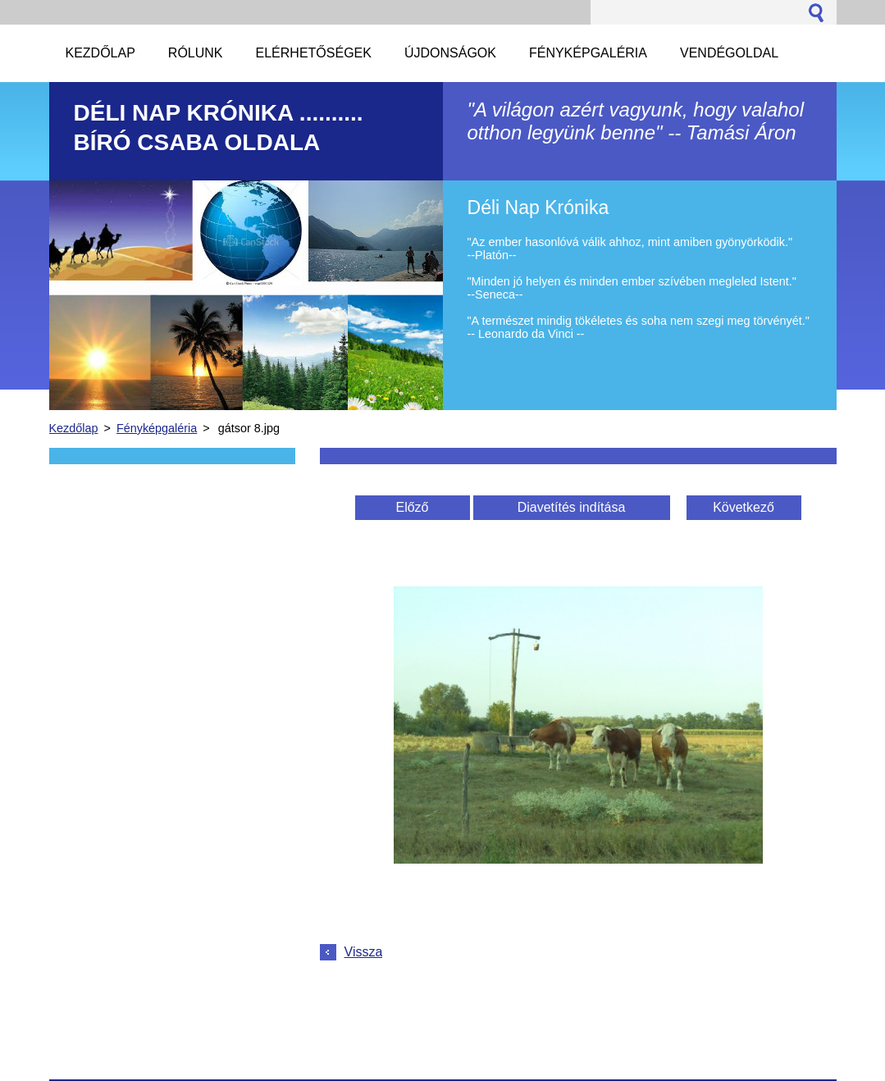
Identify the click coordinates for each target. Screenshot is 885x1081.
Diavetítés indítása (572, 507)
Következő (743, 507)
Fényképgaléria (156, 428)
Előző (411, 507)
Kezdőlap (73, 428)
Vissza (363, 952)
